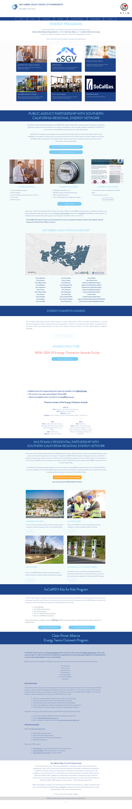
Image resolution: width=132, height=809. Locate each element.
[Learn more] (69, 204)
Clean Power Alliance (53, 653)
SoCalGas (81, 213)
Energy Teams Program (89, 653)
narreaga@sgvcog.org (66, 397)
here (76, 794)
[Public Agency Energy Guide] (66, 152)
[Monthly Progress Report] (64, 336)
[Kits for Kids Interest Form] (82, 627)
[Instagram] (121, 13)
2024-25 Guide (81, 391)
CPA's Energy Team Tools (38, 729)
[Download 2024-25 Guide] (64, 359)
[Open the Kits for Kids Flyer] (49, 627)
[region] (31, 60)
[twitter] (126, 13)
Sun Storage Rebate (38, 750)
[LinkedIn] (128, 13)
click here (62, 787)
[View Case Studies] (108, 199)
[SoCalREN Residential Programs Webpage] (67, 477)
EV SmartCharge (37, 748)
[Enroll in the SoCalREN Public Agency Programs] (66, 147)
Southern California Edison (62, 213)
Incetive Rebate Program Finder (41, 753)
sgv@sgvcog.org (55, 775)
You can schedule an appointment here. (68, 720)
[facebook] (123, 13)
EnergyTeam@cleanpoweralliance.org (48, 718)
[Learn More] (30, 531)
